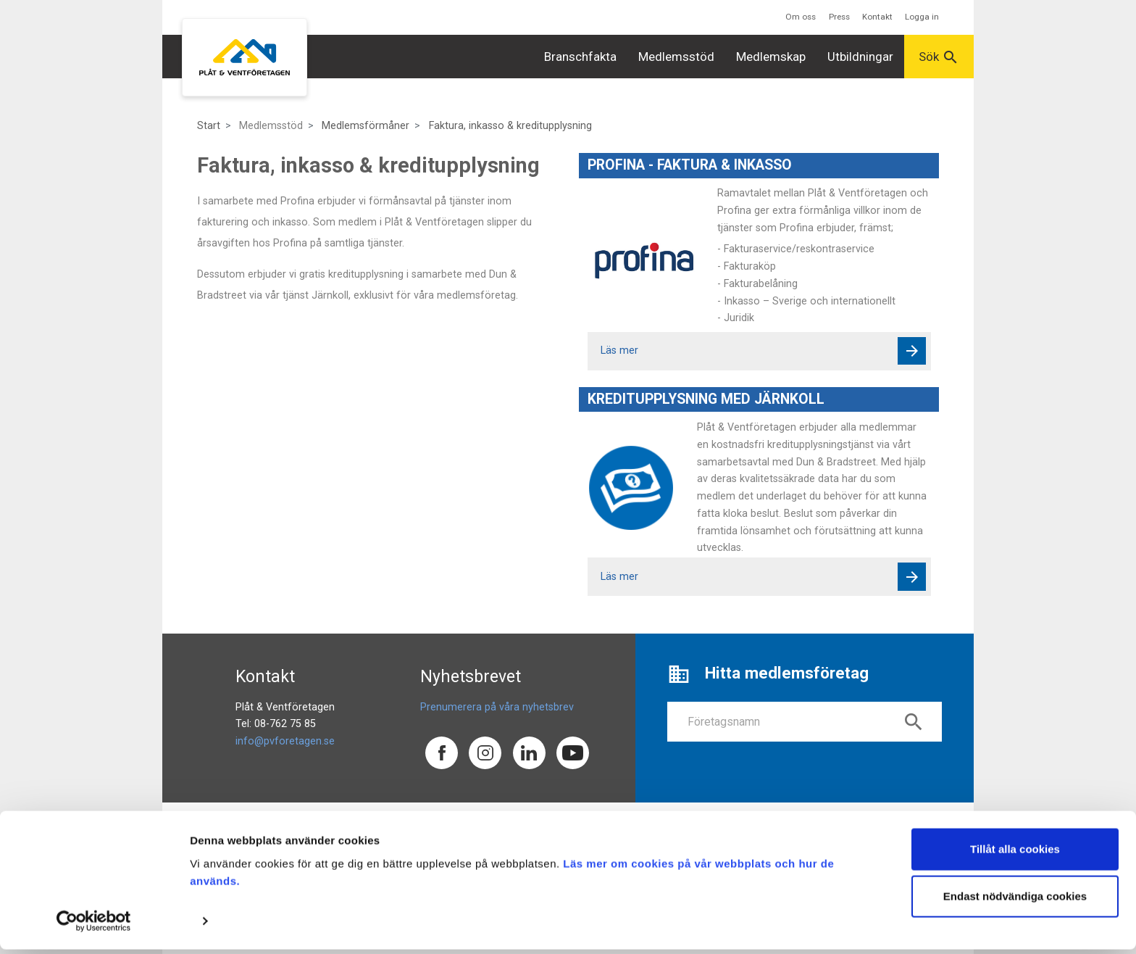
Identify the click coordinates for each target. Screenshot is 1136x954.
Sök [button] (939, 57)
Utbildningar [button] (860, 56)
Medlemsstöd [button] (676, 56)
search (913, 722)
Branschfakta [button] (580, 56)
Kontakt (877, 17)
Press (839, 17)
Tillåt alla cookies (1015, 853)
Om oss (800, 17)
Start (208, 126)
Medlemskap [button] (771, 56)
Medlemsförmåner (365, 126)
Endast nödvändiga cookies (1015, 901)
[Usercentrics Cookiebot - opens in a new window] (93, 926)
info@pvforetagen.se (285, 741)
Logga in (922, 17)
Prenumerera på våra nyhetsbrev (497, 707)
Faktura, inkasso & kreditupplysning (510, 126)
